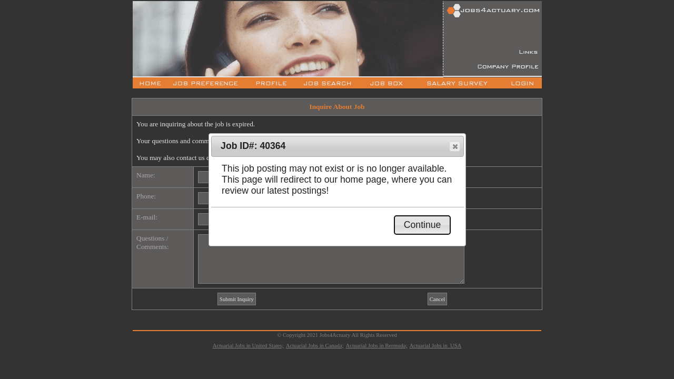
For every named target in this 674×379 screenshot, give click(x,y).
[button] (454, 146)
